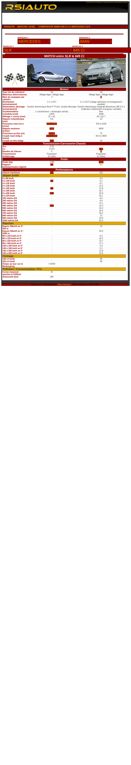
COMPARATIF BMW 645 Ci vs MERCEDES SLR (64, 26)
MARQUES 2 (84, 38)
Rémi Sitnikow (64, 284)
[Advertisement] (26, 37)
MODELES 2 (77, 46)
